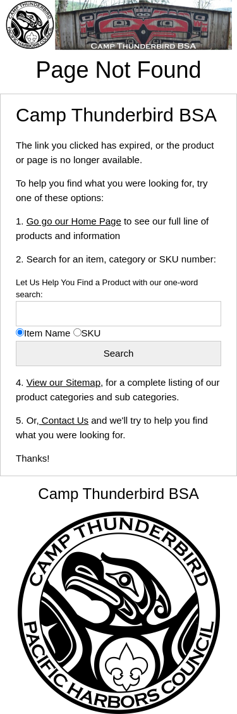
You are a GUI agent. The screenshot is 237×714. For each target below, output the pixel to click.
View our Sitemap (63, 382)
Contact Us (63, 420)
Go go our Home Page (74, 221)
